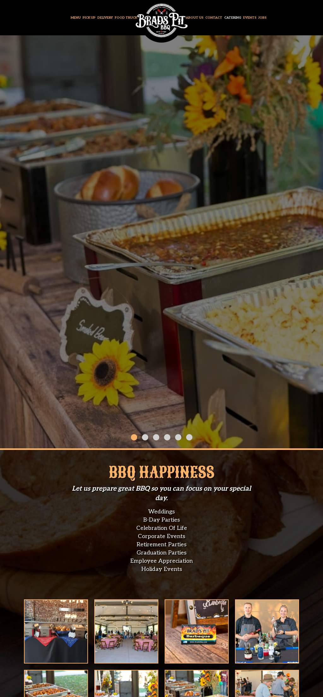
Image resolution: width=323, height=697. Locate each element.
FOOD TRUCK (126, 18)
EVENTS (250, 18)
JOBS (262, 18)
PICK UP (89, 18)
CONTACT (214, 18)
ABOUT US (195, 18)
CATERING (233, 18)
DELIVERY (105, 18)
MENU (76, 18)
